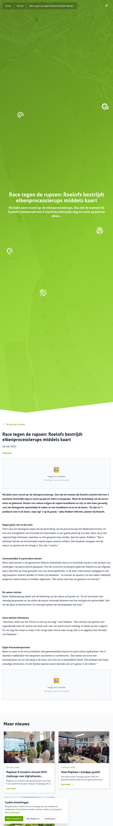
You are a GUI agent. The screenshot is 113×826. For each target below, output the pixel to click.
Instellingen (49, 818)
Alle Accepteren (14, 818)
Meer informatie (12, 812)
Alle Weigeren (32, 818)
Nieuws (7, 453)
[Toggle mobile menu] (106, 5)
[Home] (8, 6)
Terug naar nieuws (13, 424)
